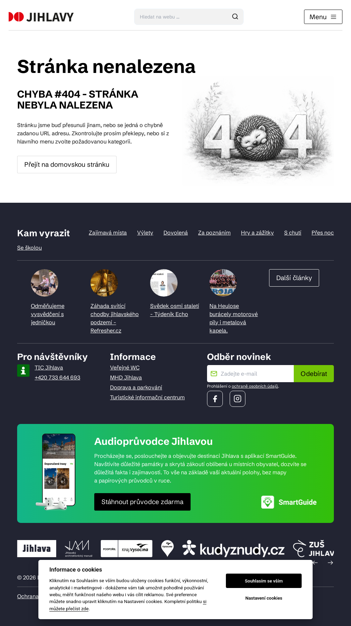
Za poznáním (214, 232)
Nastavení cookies (263, 598)
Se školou (29, 247)
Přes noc (323, 232)
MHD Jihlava (126, 377)
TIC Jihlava (49, 367)
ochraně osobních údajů (255, 386)
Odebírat (314, 374)
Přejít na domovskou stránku (66, 164)
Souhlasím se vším (264, 581)
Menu (323, 17)
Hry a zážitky (257, 232)
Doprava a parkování (136, 387)
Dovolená (176, 232)
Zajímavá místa (108, 232)
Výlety (145, 232)
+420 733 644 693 (57, 377)
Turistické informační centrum (147, 397)
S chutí (292, 232)
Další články (294, 278)
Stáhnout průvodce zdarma (142, 502)
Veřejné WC (125, 367)
